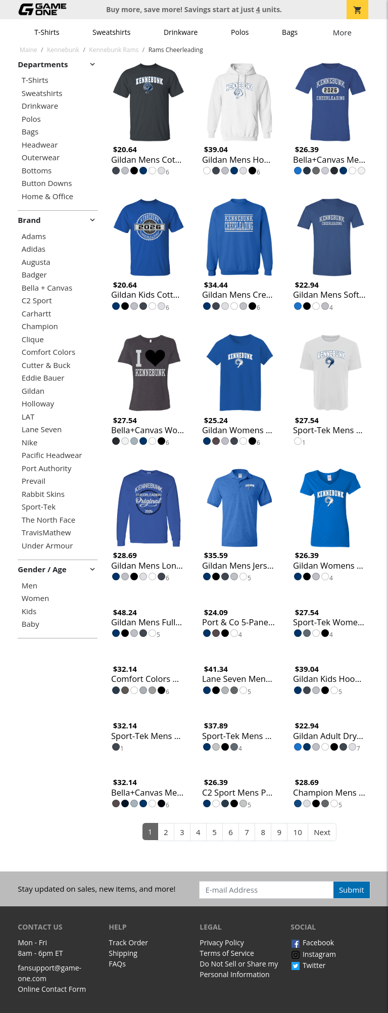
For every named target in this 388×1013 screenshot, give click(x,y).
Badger (34, 274)
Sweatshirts (111, 32)
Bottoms (37, 170)
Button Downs (47, 183)
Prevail (33, 481)
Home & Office (47, 196)
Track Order (128, 942)
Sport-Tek (39, 506)
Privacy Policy (222, 942)
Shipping (123, 953)
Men (29, 585)
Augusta (36, 262)
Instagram (313, 954)
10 (298, 832)
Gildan (33, 391)
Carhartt (36, 313)
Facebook (312, 942)
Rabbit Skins (43, 494)
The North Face (48, 520)
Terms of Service (227, 953)
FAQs (117, 964)
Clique (33, 339)
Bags (290, 32)
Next (322, 832)
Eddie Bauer (43, 378)
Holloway (38, 403)
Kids (29, 611)
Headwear (40, 145)
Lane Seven (42, 429)
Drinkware (181, 32)
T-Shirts (46, 32)
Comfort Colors (48, 352)
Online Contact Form (52, 989)
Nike (29, 442)
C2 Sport (37, 300)
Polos (240, 32)
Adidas (33, 249)
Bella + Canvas (47, 288)
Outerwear (41, 157)
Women (35, 598)
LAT (28, 416)
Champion (40, 326)
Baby (30, 624)
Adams (34, 236)
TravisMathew (46, 532)
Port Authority (46, 468)
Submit (351, 890)
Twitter (307, 965)
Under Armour (47, 545)
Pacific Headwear (52, 455)
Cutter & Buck (46, 365)
